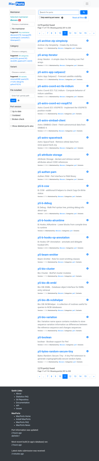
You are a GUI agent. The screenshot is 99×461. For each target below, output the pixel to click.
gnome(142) (23, 58)
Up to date (15, 111)
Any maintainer (24, 32)
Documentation (23, 403)
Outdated (15, 115)
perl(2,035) (14, 58)
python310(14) (15, 84)
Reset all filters (79, 18)
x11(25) (13, 82)
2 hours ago (17, 445)
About (18, 393)
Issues (19, 408)
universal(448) (15, 79)
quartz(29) (24, 79)
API (17, 405)
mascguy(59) (26, 35)
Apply (13, 100)
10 (60, 33)
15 (85, 33)
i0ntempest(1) (15, 40)
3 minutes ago (18, 454)
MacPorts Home (23, 416)
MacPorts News (23, 425)
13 (75, 33)
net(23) (29, 61)
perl (73, 48)
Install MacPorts (23, 419)
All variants (23, 77)
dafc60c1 (16, 436)
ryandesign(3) (15, 38)
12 (70, 33)
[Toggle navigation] (87, 3)
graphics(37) (22, 61)
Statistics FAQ (22, 397)
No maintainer (17, 29)
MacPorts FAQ (22, 422)
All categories (23, 56)
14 (80, 33)
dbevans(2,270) (15, 35)
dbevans (60, 48)
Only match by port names (49, 17)
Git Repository (22, 399)
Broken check (17, 119)
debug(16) (20, 82)
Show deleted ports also (22, 126)
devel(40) (13, 61)
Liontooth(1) (25, 38)
